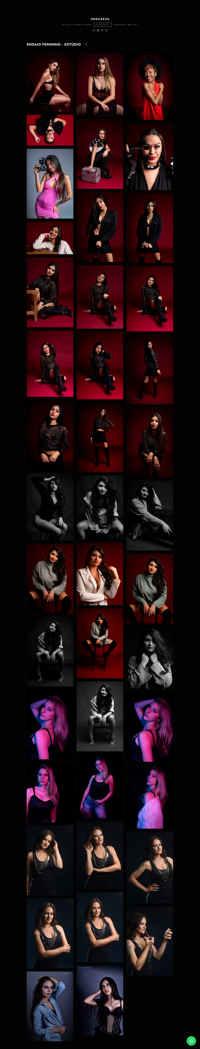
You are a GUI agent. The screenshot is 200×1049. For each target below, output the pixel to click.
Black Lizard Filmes (77, 25)
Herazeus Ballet (125, 25)
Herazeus (102, 25)
